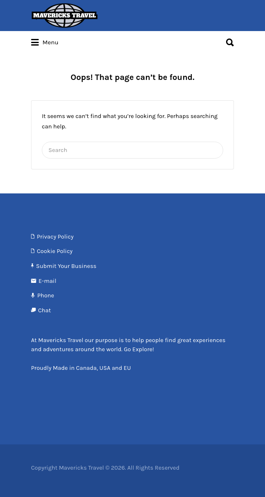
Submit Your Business (66, 266)
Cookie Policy (54, 251)
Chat (44, 310)
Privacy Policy (55, 236)
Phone (45, 295)
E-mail (47, 281)
